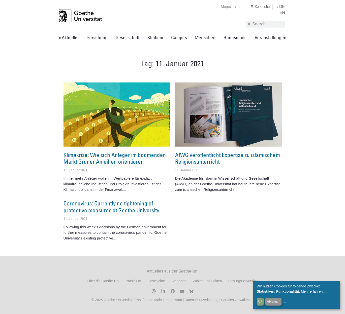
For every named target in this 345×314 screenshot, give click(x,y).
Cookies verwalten (236, 300)
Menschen (205, 37)
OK (260, 301)
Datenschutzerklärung (201, 300)
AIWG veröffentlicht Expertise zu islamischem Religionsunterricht (227, 158)
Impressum (173, 300)
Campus (179, 37)
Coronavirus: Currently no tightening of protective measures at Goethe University (111, 206)
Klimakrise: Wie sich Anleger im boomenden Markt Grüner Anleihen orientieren (114, 158)
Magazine (230, 6)
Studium (155, 37)
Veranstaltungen (270, 37)
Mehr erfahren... (313, 291)
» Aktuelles (69, 37)
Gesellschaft (127, 37)
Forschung (97, 37)
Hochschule (235, 37)
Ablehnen (273, 301)
